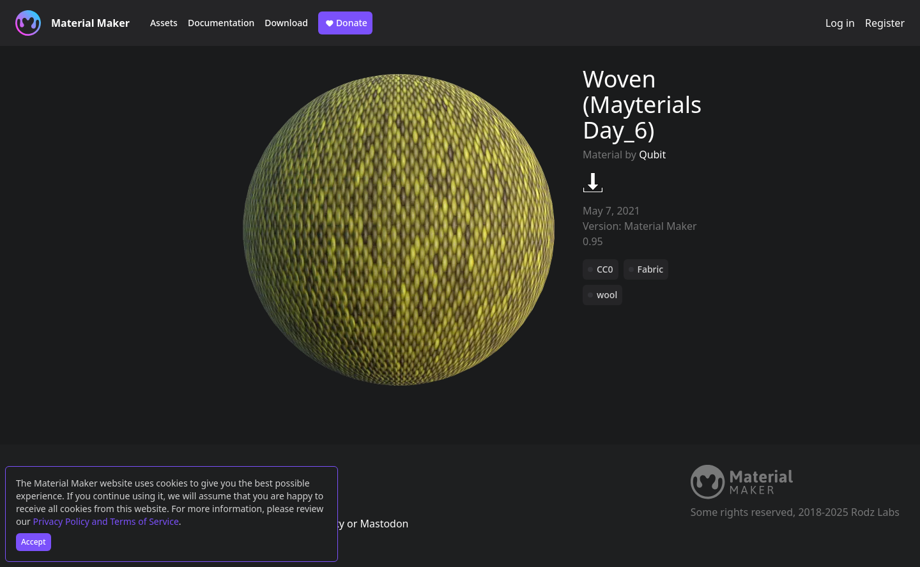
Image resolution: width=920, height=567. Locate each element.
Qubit (652, 154)
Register (885, 23)
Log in (840, 23)
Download (286, 23)
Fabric (651, 269)
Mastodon (384, 524)
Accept (33, 541)
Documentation (221, 23)
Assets (164, 23)
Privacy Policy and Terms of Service (106, 521)
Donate (345, 23)
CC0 (605, 269)
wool (607, 295)
